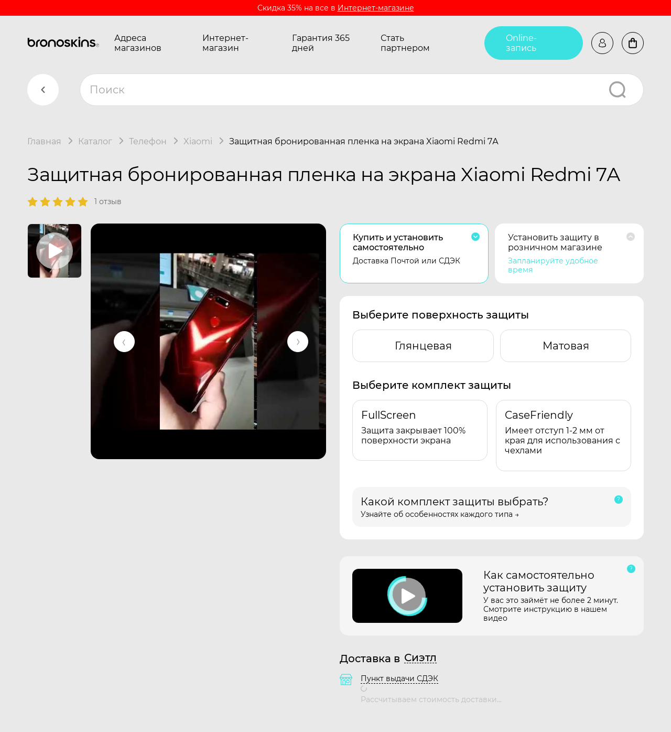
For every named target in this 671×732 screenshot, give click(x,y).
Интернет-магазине (376, 8)
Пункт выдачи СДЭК (399, 678)
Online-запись (521, 43)
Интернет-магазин (225, 43)
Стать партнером (405, 43)
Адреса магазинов (137, 43)
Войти (602, 43)
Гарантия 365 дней (321, 43)
